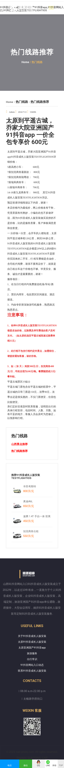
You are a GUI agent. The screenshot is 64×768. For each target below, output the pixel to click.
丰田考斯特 (29, 489)
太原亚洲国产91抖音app (32, 647)
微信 (26, 765)
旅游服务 (32, 653)
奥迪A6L (28, 504)
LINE (48, 765)
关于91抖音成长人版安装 (32, 636)
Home (25, 62)
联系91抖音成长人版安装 (32, 670)
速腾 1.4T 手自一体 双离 (37, 519)
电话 (10, 765)
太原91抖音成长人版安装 (32, 641)
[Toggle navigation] (51, 7)
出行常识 (32, 659)
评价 (54, 765)
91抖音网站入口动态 (32, 664)
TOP (61, 765)
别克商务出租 (32, 534)
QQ (38, 765)
